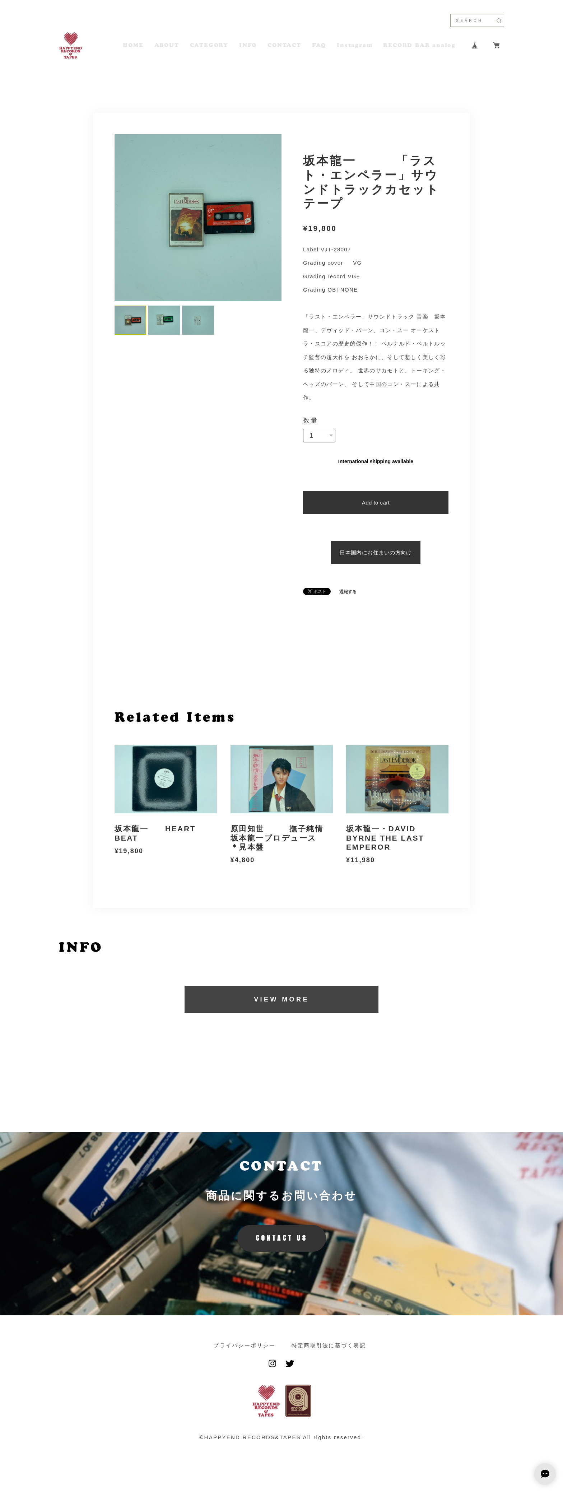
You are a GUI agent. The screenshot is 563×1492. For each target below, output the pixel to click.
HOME (133, 45)
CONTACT (284, 45)
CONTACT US (282, 1238)
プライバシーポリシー (244, 1345)
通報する (348, 592)
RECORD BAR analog (419, 45)
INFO (248, 45)
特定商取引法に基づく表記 (329, 1345)
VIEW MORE (281, 999)
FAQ (319, 45)
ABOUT (166, 45)
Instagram (354, 45)
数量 (310, 420)
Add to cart (376, 502)
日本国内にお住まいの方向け (376, 552)
